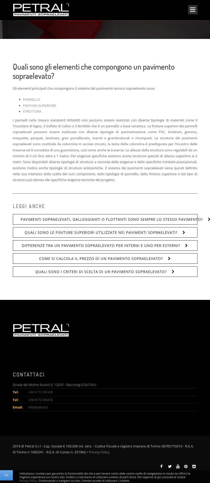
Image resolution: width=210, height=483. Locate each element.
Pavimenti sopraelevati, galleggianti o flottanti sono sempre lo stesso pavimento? (109, 219)
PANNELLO (31, 99)
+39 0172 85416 (40, 399)
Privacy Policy (99, 452)
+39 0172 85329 (40, 392)
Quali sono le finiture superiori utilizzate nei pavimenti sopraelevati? (101, 232)
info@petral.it (38, 407)
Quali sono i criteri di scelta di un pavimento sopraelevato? (101, 271)
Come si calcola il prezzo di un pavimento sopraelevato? (101, 258)
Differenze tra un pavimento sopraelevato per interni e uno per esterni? (101, 245)
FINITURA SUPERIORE (39, 105)
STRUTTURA (32, 111)
